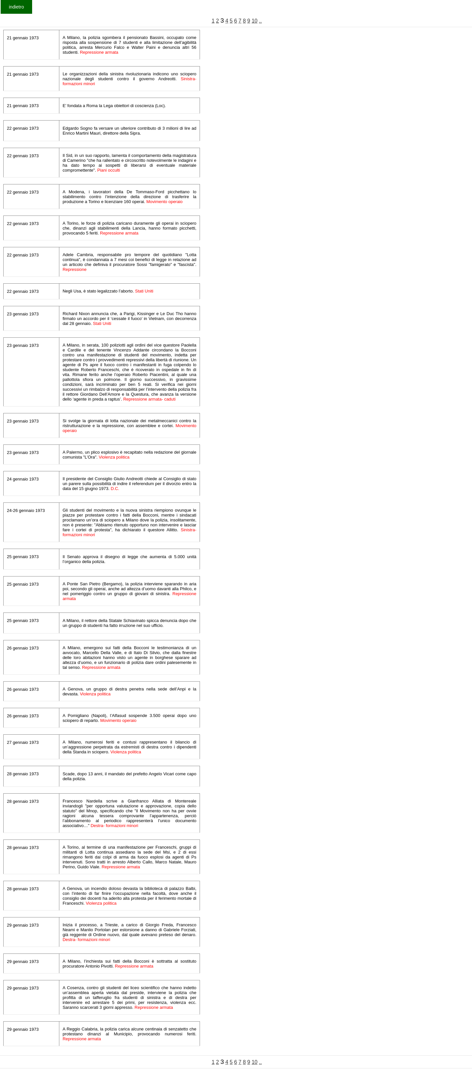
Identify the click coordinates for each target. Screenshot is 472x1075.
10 (255, 21)
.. (260, 21)
